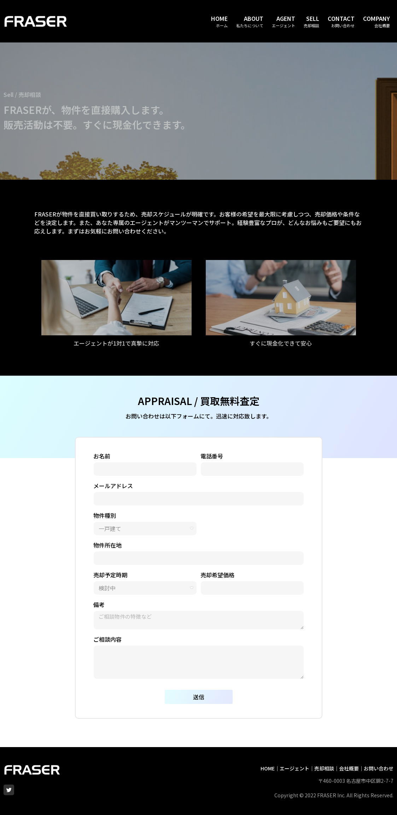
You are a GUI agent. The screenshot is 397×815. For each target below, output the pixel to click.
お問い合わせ (378, 768)
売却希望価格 (217, 575)
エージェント (294, 768)
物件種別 (104, 515)
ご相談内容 (107, 639)
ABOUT (253, 18)
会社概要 (349, 768)
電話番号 (211, 456)
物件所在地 (107, 545)
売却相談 (324, 768)
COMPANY (376, 18)
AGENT (285, 18)
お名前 (101, 456)
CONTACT (341, 18)
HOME (219, 18)
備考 (99, 604)
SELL (312, 18)
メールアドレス (113, 485)
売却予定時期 (110, 575)
